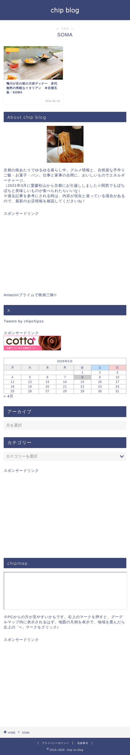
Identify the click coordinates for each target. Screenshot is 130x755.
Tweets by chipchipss (24, 321)
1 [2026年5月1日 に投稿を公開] (82, 372)
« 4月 (8, 396)
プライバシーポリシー (55, 743)
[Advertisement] (65, 250)
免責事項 (82, 743)
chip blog (65, 10)
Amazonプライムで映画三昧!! (30, 295)
